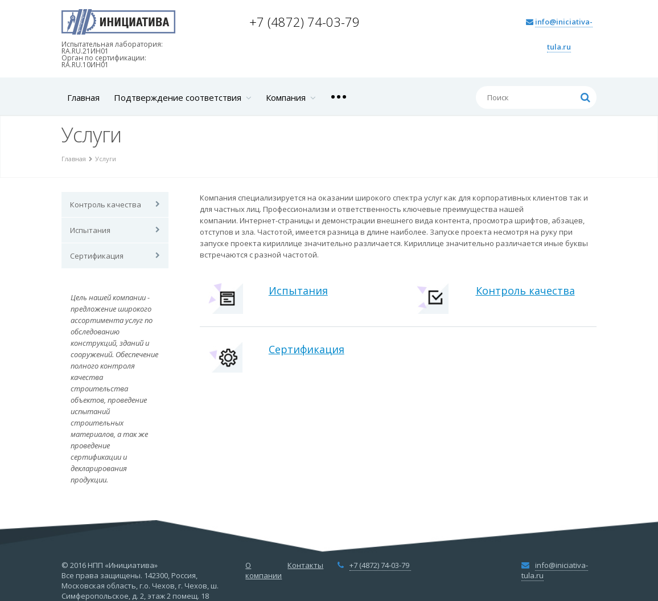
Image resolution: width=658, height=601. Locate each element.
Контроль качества (105, 204)
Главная (83, 97)
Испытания (90, 230)
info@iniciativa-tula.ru (554, 570)
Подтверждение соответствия (183, 97)
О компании (263, 570)
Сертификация (97, 256)
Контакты (305, 565)
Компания (291, 97)
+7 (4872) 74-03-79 (306, 21)
